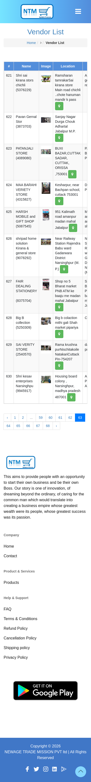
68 (48, 426)
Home (31, 43)
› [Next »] (56, 426)
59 (41, 418)
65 (18, 426)
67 (38, 426)
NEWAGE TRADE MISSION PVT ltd (36, 752)
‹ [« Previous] (7, 418)
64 (8, 426)
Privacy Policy (16, 657)
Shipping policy (17, 648)
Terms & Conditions (20, 619)
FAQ (7, 609)
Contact (10, 556)
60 (51, 418)
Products (11, 582)
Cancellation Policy (20, 638)
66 (28, 426)
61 (60, 418)
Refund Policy (16, 628)
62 (70, 418)
